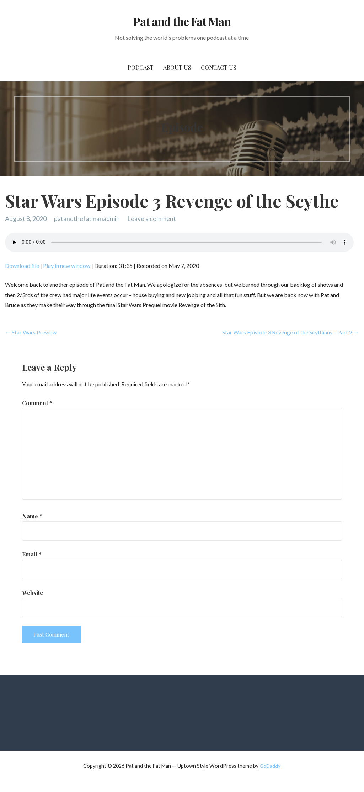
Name (32, 516)
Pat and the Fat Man (182, 21)
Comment (37, 403)
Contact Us (218, 67)
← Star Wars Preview (31, 332)
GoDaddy (269, 766)
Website (32, 592)
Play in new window (66, 265)
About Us (177, 67)
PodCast (141, 67)
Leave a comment (151, 218)
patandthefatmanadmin (87, 218)
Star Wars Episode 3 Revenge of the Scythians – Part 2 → (290, 332)
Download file (22, 265)
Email (32, 554)
